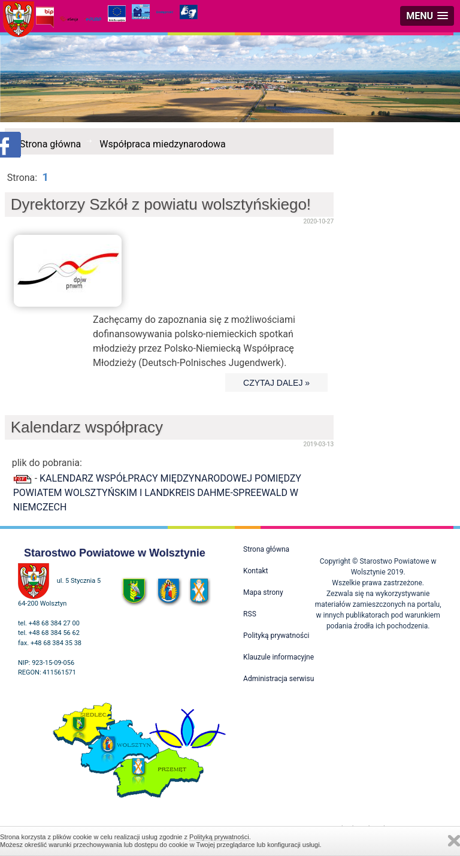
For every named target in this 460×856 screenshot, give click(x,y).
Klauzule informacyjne (278, 657)
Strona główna (50, 144)
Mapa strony (263, 592)
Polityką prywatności (219, 836)
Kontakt (255, 571)
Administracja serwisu (278, 678)
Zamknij (454, 840)
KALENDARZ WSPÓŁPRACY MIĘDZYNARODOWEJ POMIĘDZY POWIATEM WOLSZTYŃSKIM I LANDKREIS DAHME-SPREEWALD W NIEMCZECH (157, 493)
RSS (249, 614)
